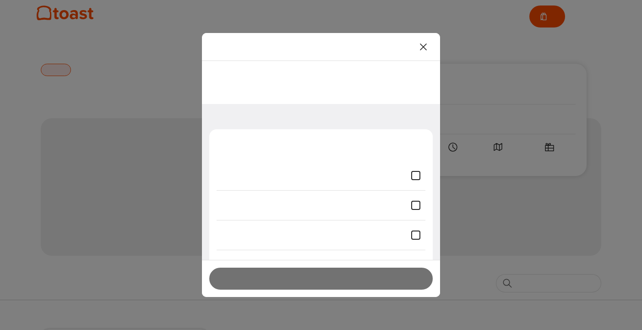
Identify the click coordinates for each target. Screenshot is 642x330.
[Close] (423, 47)
